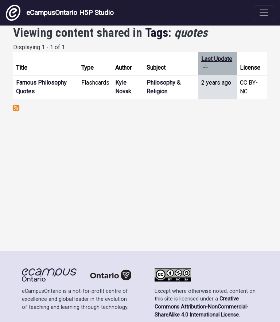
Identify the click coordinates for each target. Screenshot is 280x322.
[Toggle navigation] (264, 12)
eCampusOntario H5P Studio (60, 13)
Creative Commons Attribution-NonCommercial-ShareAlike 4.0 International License (201, 307)
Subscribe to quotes (16, 108)
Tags (156, 33)
